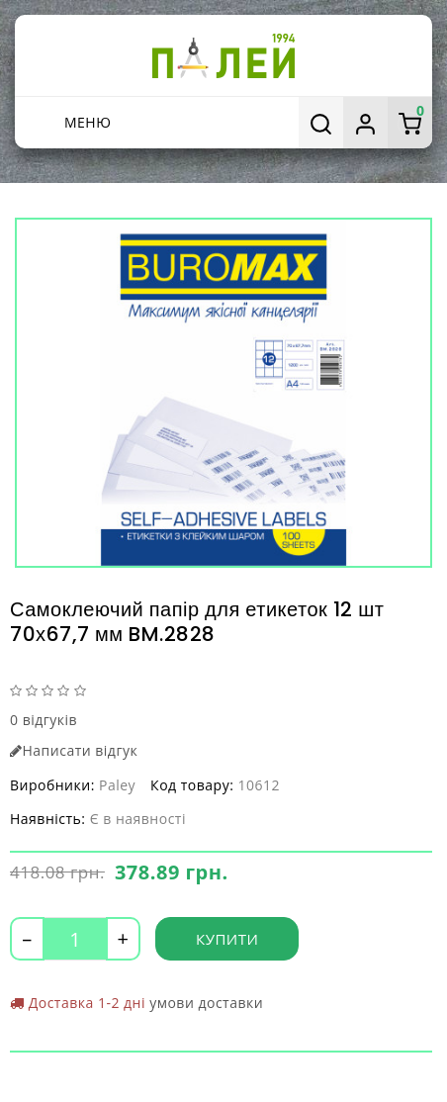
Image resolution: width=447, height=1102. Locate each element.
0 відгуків (43, 719)
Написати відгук (73, 750)
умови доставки (206, 1002)
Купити (227, 939)
